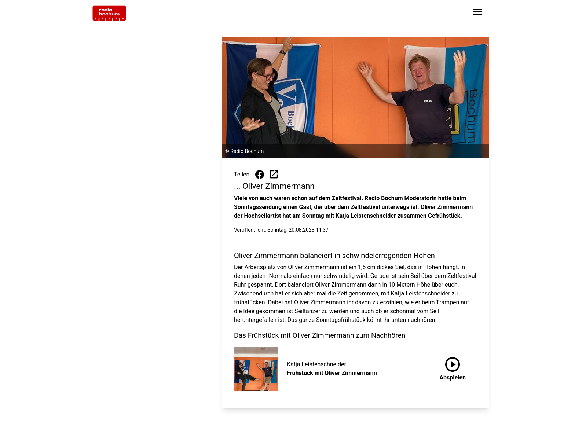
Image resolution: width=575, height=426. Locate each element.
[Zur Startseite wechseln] (109, 13)
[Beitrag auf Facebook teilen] (259, 174)
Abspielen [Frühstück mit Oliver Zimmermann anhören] (452, 367)
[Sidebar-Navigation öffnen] (477, 13)
